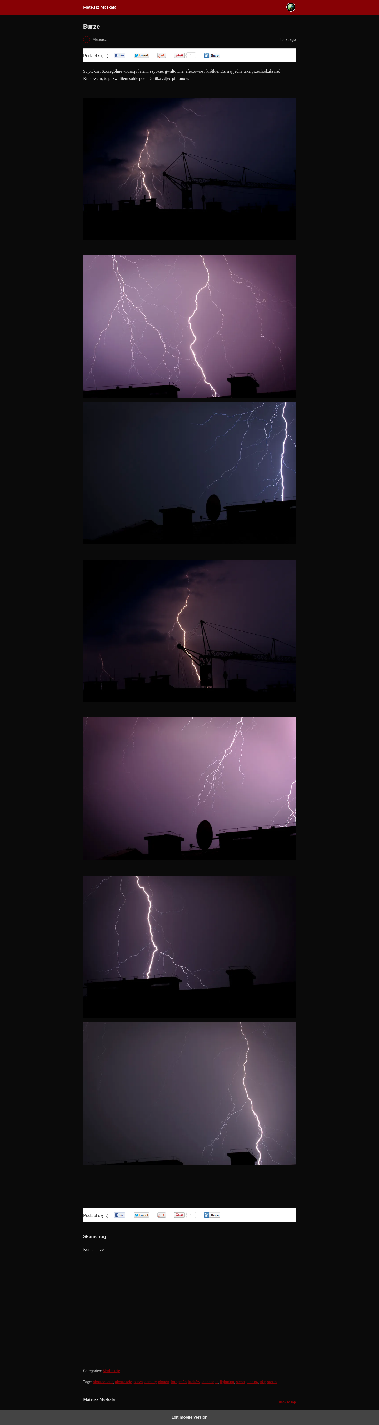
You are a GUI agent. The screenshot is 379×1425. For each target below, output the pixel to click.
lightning (227, 1382)
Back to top (287, 1402)
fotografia (179, 1382)
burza (138, 1382)
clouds (163, 1382)
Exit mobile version (189, 1417)
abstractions (103, 1382)
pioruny (252, 1382)
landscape (210, 1382)
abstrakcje (123, 1382)
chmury (150, 1382)
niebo (240, 1382)
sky (262, 1382)
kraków (194, 1382)
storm (272, 1382)
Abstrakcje (111, 1371)
